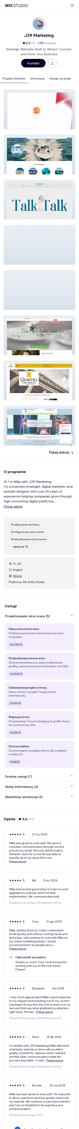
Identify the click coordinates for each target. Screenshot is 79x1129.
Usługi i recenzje (60, 78)
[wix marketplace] (16, 5)
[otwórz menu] (72, 5)
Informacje (37, 78)
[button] (39, 109)
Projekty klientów (13, 78)
